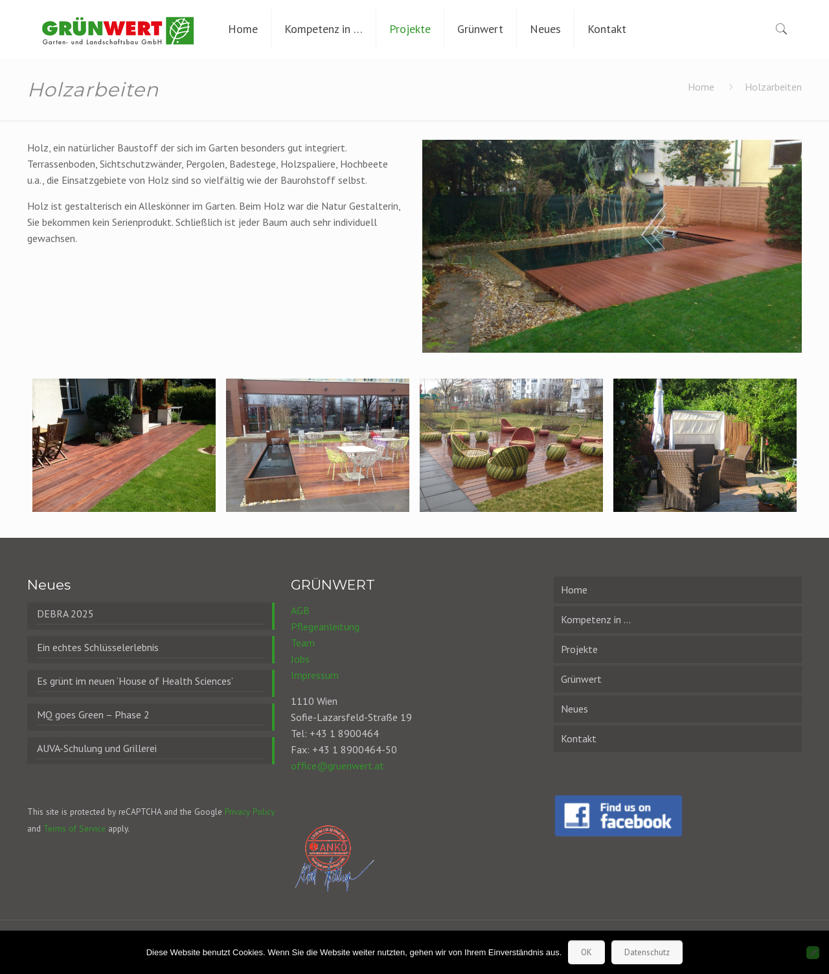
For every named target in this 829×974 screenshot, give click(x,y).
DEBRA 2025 (65, 613)
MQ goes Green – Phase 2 (93, 714)
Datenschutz (647, 952)
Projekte (579, 649)
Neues (574, 708)
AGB (300, 610)
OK (586, 952)
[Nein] (812, 952)
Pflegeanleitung (325, 626)
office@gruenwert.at (337, 765)
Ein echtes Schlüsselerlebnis (98, 647)
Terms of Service (74, 828)
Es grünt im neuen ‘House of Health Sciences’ (135, 680)
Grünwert (581, 678)
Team (303, 642)
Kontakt (578, 738)
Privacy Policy (250, 811)
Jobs (300, 658)
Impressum (315, 675)
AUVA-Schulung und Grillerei (97, 748)
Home (701, 86)
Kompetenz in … (596, 619)
